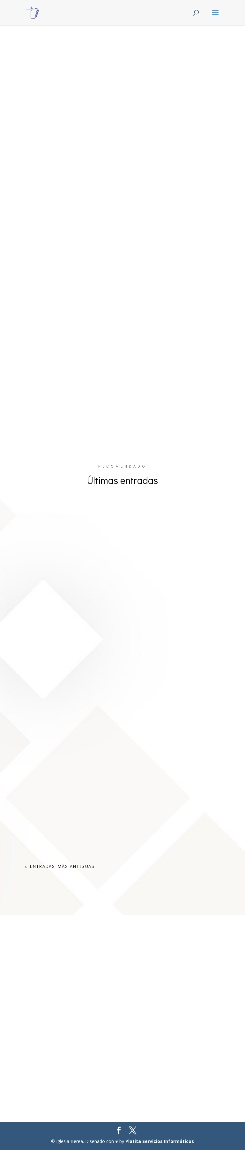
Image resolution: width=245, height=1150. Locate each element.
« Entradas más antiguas (60, 866)
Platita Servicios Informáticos (159, 1141)
